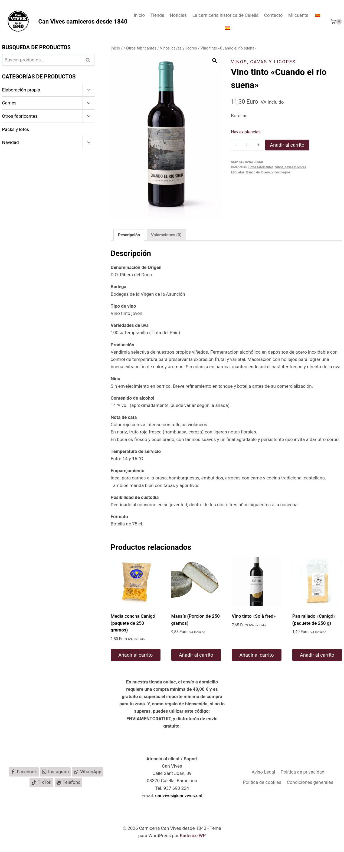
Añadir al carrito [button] (135, 655)
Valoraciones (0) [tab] (166, 234)
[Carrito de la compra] (336, 21)
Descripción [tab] (129, 234)
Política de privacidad (303, 772)
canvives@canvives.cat (178, 795)
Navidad (10, 142)
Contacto (273, 15)
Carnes (9, 103)
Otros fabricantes (261, 167)
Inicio (139, 15)
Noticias (178, 15)
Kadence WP (193, 835)
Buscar (89, 60)
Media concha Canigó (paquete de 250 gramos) (133, 623)
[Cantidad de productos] (246, 145)
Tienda (157, 15)
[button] (214, 60)
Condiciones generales (310, 782)
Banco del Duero (258, 172)
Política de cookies (262, 782)
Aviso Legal (263, 772)
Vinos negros (280, 172)
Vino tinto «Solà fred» (254, 616)
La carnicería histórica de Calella (225, 15)
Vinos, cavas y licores (263, 61)
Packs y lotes (15, 129)
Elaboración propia (21, 90)
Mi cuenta (298, 15)
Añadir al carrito (287, 145)
